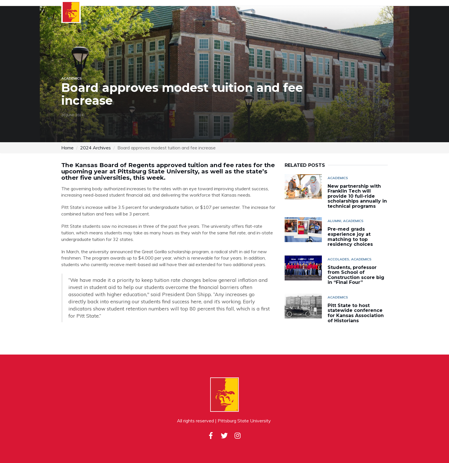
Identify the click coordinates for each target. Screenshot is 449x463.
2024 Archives (95, 148)
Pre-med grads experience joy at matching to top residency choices (352, 236)
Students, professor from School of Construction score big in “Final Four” (356, 275)
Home (67, 148)
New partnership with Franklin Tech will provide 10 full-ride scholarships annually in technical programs (357, 196)
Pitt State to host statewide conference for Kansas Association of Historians (356, 313)
